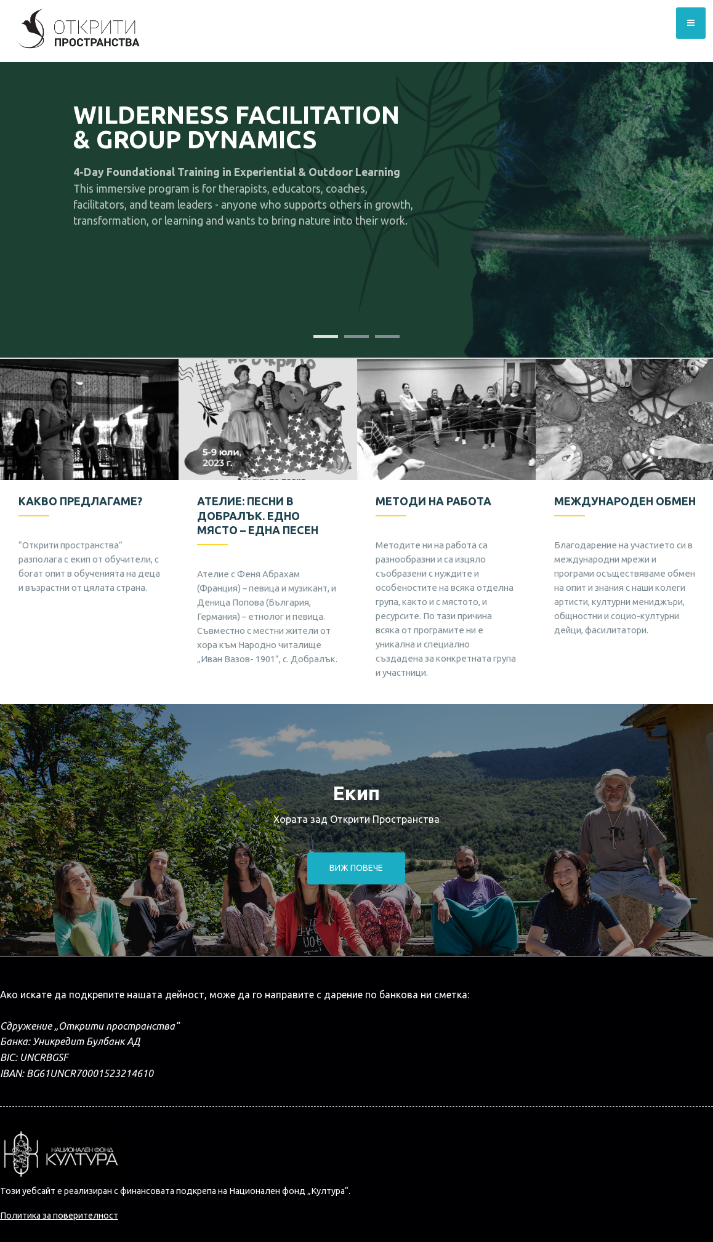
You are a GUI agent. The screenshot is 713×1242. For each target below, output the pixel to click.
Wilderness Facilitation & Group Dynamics (236, 127)
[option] (89, 489)
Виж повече (356, 868)
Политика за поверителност (59, 1215)
